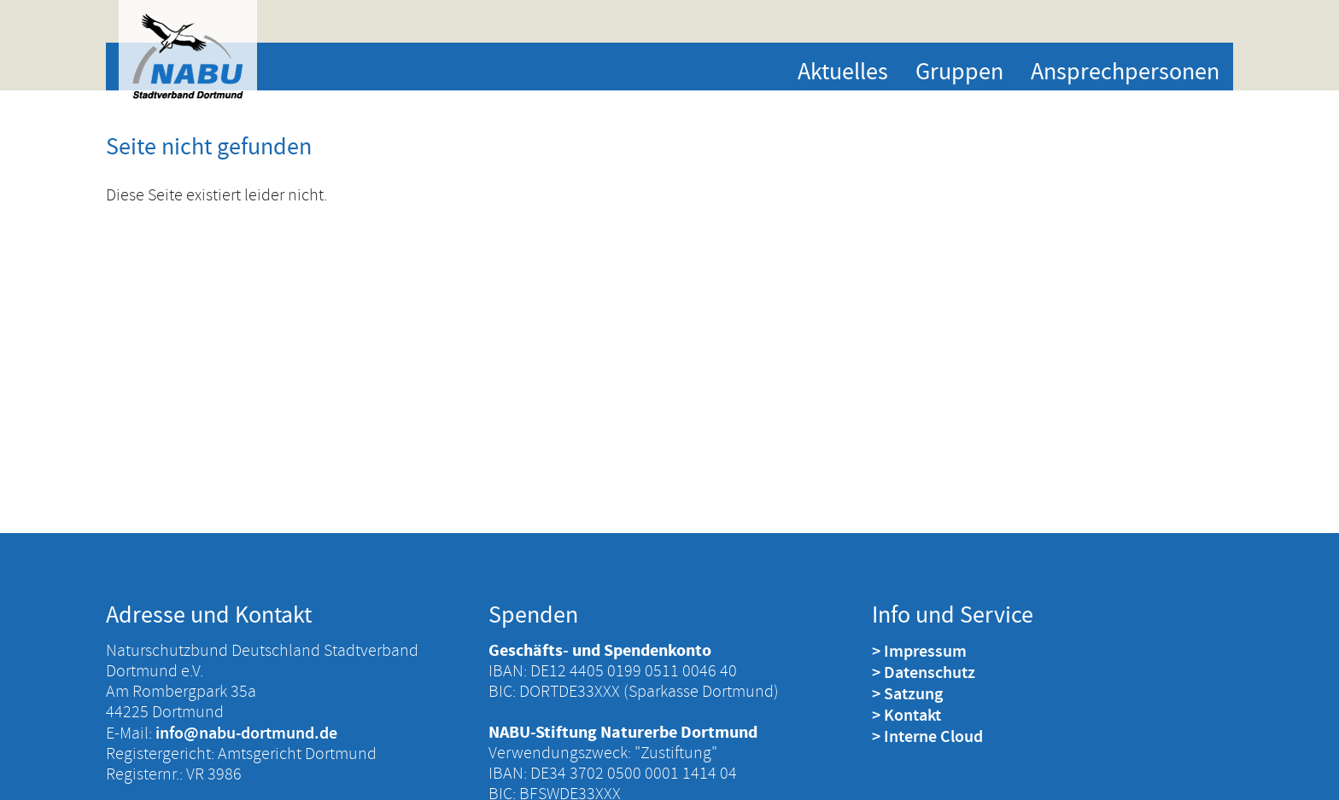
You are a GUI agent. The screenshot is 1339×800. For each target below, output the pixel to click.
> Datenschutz (923, 672)
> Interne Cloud (927, 736)
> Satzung (907, 693)
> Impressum (919, 651)
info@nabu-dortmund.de (246, 733)
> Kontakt (906, 715)
